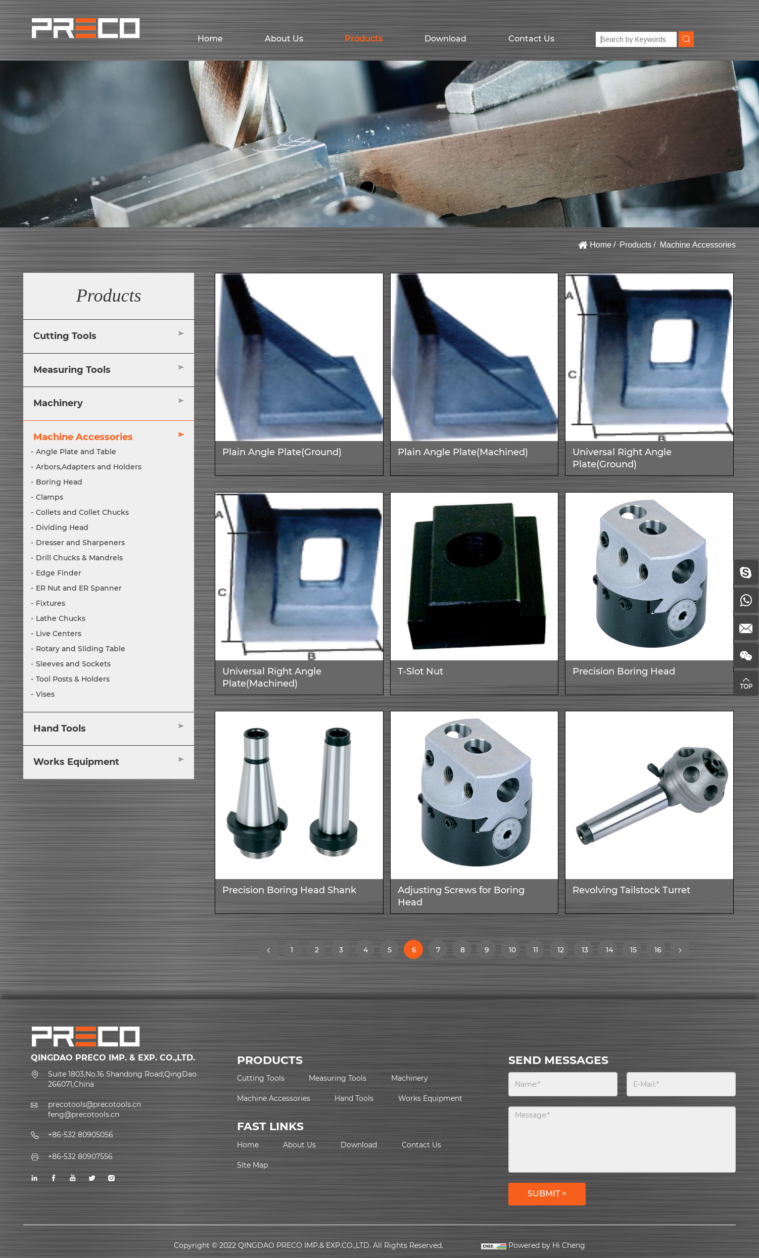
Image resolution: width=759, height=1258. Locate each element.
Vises (45, 694)
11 (538, 949)
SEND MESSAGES (558, 1060)
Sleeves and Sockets (73, 663)
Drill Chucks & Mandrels (79, 557)
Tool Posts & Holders (73, 679)
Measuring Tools (72, 369)
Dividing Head (62, 527)
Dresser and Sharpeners (80, 542)
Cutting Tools (65, 336)
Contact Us (531, 38)
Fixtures (50, 603)
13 (587, 952)
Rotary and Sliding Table (80, 648)
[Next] (680, 949)
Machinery (58, 403)
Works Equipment (76, 761)
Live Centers (58, 633)
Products (364, 38)
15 (635, 952)
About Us (284, 38)
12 (562, 952)
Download (445, 38)
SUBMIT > (547, 1193)
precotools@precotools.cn (94, 1104)
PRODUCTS (270, 1060)
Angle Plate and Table (76, 451)
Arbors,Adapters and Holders (88, 466)
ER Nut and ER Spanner (79, 588)
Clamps (49, 497)
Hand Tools (59, 728)
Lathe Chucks (60, 618)
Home (210, 38)
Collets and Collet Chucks (82, 512)
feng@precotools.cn (83, 1114)
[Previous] (268, 949)
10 (514, 952)
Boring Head (59, 482)
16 (660, 952)
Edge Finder (58, 572)
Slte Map (252, 1165)
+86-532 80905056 (80, 1134)
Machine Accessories (698, 244)
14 (611, 952)
